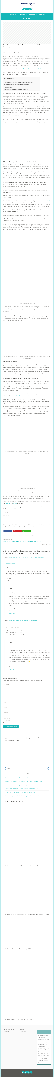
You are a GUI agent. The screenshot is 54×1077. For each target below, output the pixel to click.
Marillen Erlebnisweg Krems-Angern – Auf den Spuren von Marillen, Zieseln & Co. (23, 785)
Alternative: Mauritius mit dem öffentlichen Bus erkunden (16, 89)
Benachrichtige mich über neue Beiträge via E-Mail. (7, 719)
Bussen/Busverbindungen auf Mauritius (21, 395)
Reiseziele (23, 14)
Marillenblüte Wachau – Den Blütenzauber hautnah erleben (18, 777)
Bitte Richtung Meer (27, 4)
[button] (7, 531)
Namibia (15, 503)
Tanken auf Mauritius (9, 87)
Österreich (32, 14)
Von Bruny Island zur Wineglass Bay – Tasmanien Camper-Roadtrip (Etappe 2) (22, 540)
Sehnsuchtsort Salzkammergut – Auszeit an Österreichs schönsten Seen (21, 788)
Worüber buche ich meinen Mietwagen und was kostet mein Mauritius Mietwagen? (22, 86)
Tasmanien (8, 503)
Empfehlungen (27, 18)
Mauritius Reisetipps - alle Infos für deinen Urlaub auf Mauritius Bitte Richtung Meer (26, 557)
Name (5, 702)
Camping (41, 14)
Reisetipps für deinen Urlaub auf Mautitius (32, 68)
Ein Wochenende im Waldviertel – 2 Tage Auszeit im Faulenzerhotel (20, 792)
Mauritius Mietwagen (29, 535)
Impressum (22, 1029)
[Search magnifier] (47, 769)
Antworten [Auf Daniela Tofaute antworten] (8, 637)
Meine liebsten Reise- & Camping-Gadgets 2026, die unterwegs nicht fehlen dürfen (23, 781)
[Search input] (26, 769)
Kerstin (13, 49)
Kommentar (6, 685)
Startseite (13, 14)
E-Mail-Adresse (6, 708)
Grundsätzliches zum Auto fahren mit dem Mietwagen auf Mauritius (19, 82)
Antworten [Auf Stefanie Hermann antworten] (8, 583)
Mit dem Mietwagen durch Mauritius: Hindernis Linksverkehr (17, 84)
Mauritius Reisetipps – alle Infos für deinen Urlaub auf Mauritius (34, 545)
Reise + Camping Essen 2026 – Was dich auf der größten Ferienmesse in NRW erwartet (24, 796)
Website (6, 712)
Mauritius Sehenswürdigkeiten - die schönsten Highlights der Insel (22, 620)
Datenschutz (22, 1031)
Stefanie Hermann (10, 563)
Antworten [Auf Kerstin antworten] (11, 613)
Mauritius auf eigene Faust (18, 535)
